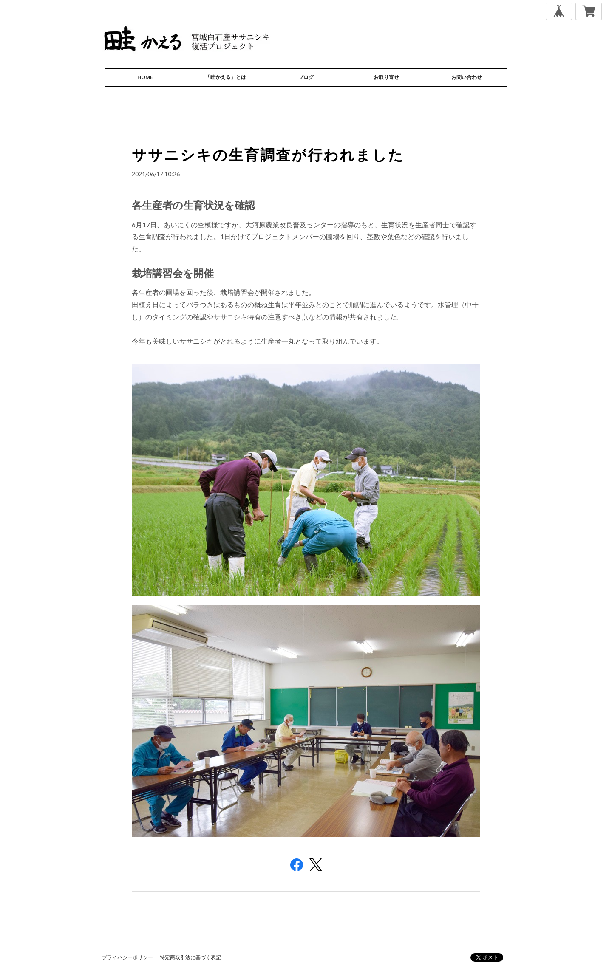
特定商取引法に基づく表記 (190, 957)
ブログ (306, 77)
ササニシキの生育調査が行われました (268, 154)
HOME (145, 77)
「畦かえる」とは (225, 77)
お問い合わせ (466, 77)
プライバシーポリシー (127, 957)
